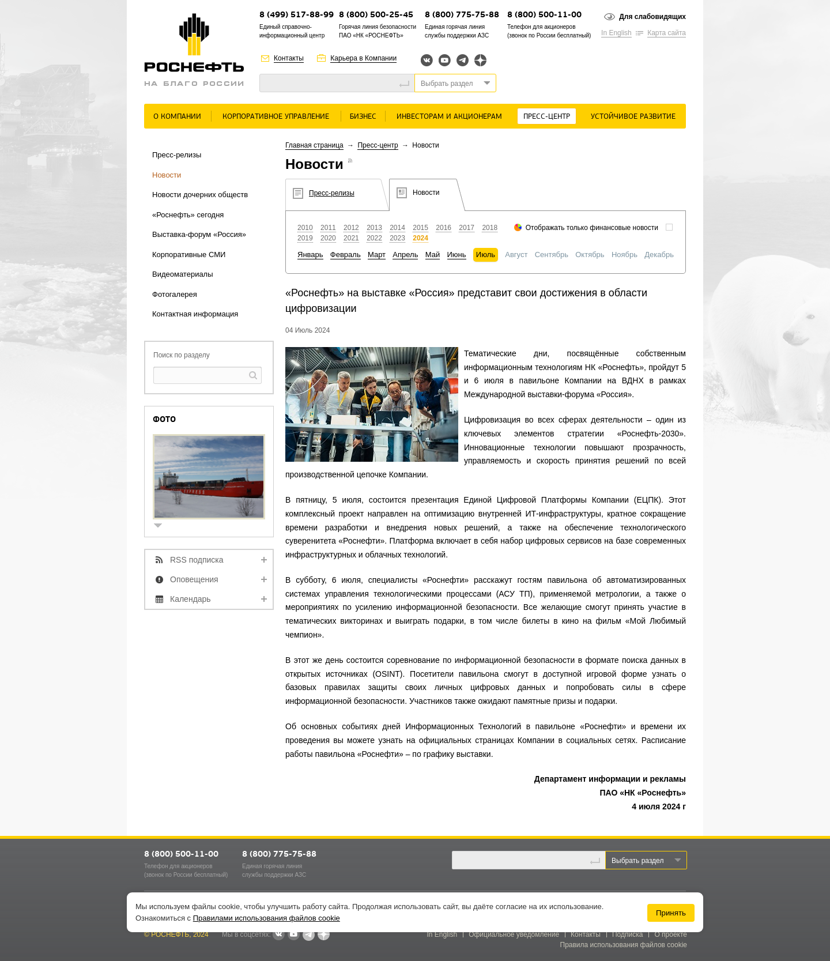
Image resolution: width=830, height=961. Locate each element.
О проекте (670, 934)
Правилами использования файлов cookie (266, 918)
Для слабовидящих (652, 17)
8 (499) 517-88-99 (296, 15)
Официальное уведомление (514, 934)
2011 (328, 228)
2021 (351, 238)
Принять (671, 913)
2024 (420, 238)
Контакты (289, 58)
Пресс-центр (546, 116)
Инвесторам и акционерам (449, 116)
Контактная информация (195, 314)
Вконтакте (427, 60)
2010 (305, 228)
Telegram (462, 60)
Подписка (627, 934)
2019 (305, 238)
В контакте (278, 935)
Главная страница (314, 145)
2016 (443, 228)
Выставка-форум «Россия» (199, 234)
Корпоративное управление (275, 116)
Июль (485, 254)
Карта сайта (666, 33)
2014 (397, 228)
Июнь (456, 254)
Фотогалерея (174, 294)
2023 (397, 238)
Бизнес (363, 116)
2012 (351, 228)
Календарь (190, 599)
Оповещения (194, 579)
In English (616, 33)
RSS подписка (197, 559)
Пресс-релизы (176, 154)
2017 (466, 228)
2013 (374, 228)
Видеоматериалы (182, 274)
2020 (328, 238)
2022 (374, 238)
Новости (166, 175)
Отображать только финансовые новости (592, 228)
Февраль (345, 254)
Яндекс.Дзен (480, 60)
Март (377, 254)
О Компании (177, 116)
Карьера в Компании (363, 58)
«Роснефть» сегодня (188, 214)
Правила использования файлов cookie (624, 945)
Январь (310, 254)
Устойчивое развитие (633, 116)
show (162, 527)
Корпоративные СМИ (188, 254)
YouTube (445, 60)
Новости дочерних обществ (200, 194)
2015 (420, 228)
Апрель (405, 254)
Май (432, 254)
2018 (489, 228)
